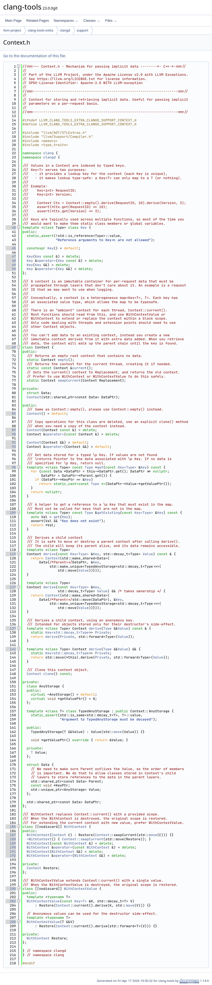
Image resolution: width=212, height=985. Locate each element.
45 (11, 248)
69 (11, 347)
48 (11, 260)
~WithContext (39, 839)
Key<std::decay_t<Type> (68, 632)
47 (11, 256)
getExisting (108, 512)
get (100, 467)
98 (11, 467)
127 (11, 587)
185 (11, 826)
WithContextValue (80, 888)
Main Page (13, 21)
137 (11, 628)
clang (48, 153)
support (82, 30)
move (118, 732)
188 (11, 839)
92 (11, 442)
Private (102, 632)
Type (89, 467)
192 (11, 855)
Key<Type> (127, 467)
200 (11, 888)
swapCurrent (69, 380)
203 (11, 901)
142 (11, 649)
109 (11, 512)
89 (11, 430)
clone (48, 674)
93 (11, 446)
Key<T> (80, 901)
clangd (65, 30)
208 (11, 922)
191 (11, 851)
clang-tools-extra (40, 30)
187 (11, 835)
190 (11, 847)
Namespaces (66, 21)
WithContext (75, 826)
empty (63, 359)
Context (34, 397)
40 (11, 227)
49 (11, 265)
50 (11, 269)
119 (11, 554)
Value (148, 554)
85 (11, 413)
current (79, 368)
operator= (46, 260)
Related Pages (37, 21)
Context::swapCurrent (82, 839)
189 (11, 843)
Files (111, 21)
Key (83, 227)
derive (49, 554)
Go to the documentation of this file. (34, 55)
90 (11, 434)
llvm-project (12, 30)
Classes (91, 21)
